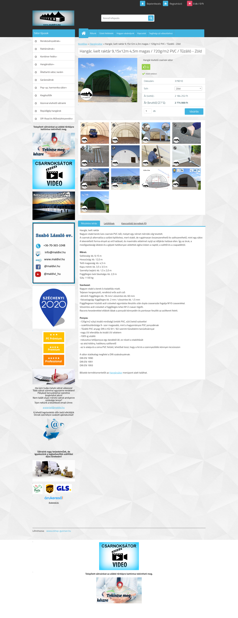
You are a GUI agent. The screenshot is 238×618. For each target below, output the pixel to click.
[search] (151, 18)
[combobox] (188, 88)
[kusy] (147, 111)
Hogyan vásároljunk (125, 33)
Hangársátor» (47, 64)
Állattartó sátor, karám (51, 72)
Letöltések (109, 223)
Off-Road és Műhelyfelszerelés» (56, 118)
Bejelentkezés (153, 3)
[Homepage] (84, 33)
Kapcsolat (141, 33)
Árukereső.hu (54, 503)
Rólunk (93, 33)
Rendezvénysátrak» (50, 41)
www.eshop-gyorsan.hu (58, 531)
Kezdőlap (82, 44)
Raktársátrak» (47, 49)
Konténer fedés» (48, 56)
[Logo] (53, 18)
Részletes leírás (89, 223)
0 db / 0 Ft (198, 3)
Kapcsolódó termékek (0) (133, 223)
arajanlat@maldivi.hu (54, 407)
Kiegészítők (46, 95)
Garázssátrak (47, 80)
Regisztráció (175, 3)
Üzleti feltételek (106, 33)
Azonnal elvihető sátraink (53, 103)
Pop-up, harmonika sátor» (53, 87)
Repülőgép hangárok (50, 111)
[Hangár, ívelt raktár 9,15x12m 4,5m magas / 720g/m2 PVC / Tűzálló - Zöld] (95, 123)
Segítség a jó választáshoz (161, 33)
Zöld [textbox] (178, 88)
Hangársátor (96, 44)
